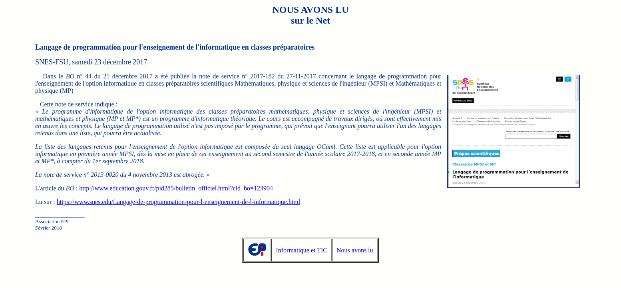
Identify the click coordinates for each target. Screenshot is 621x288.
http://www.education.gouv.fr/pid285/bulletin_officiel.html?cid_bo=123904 (176, 188)
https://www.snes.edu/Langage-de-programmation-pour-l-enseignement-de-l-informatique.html (179, 201)
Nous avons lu (354, 250)
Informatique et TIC (301, 250)
